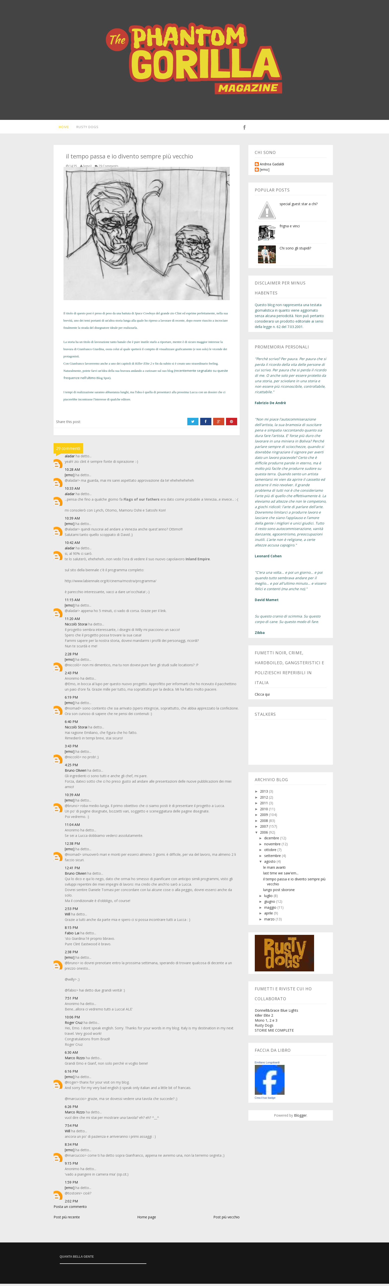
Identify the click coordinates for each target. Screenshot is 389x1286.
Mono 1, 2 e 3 (266, 1022)
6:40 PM (71, 723)
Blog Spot (103, 380)
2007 (264, 828)
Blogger (300, 1117)
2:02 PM (71, 1203)
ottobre (270, 852)
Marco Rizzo (75, 1060)
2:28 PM (71, 656)
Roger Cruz (74, 1024)
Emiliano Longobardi (267, 1064)
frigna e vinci (290, 228)
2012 (264, 799)
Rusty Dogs (85, 128)
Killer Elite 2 (264, 1017)
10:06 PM (72, 1019)
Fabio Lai (72, 935)
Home (61, 128)
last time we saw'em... (280, 875)
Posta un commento (70, 1208)
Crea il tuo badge (265, 1099)
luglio (269, 898)
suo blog (167, 373)
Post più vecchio (226, 1219)
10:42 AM (72, 544)
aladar (70, 458)
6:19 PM (71, 699)
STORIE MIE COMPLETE (274, 1032)
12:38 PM (72, 845)
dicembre (272, 840)
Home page (146, 1219)
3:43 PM (71, 748)
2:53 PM (71, 910)
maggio (270, 909)
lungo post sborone (279, 892)
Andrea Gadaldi (272, 166)
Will (67, 916)
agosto (270, 863)
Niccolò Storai (76, 626)
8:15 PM (71, 929)
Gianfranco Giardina (90, 351)
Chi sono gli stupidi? (295, 250)
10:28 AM (72, 471)
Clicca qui (262, 696)
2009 (264, 816)
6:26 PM (71, 1108)
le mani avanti (274, 869)
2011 (264, 805)
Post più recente (67, 1219)
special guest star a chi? (299, 206)
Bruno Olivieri (75, 772)
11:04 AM (72, 826)
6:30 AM (71, 1054)
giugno (270, 903)
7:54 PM (71, 1127)
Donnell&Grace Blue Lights (276, 1012)
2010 (264, 811)
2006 (264, 834)
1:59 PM (71, 1184)
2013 (264, 793)
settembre (273, 858)
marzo (270, 921)
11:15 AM (72, 602)
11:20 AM (72, 621)
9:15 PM (71, 1165)
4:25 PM (71, 767)
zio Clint (175, 315)
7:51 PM (71, 1000)
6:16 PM (71, 1073)
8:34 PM (71, 1146)
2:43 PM (71, 675)
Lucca (194, 394)
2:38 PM (71, 954)
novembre (273, 846)
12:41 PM (72, 870)
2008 (264, 822)
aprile (269, 915)
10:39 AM (72, 520)
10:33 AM (72, 490)
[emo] (69, 477)
